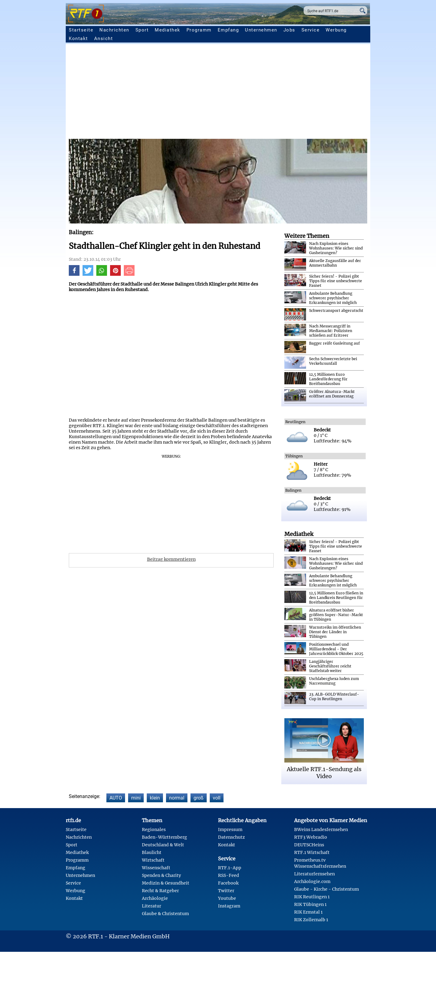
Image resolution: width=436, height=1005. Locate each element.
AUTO (115, 798)
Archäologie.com (312, 881)
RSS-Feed (228, 875)
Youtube (227, 898)
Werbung (336, 30)
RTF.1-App (229, 867)
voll (216, 798)
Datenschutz (231, 837)
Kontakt (78, 38)
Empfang (228, 30)
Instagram (229, 906)
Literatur (151, 906)
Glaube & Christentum (165, 913)
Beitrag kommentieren (171, 559)
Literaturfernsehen (314, 874)
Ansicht (103, 38)
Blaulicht (151, 852)
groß (199, 798)
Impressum (230, 829)
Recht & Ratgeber (160, 890)
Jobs (289, 30)
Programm (199, 30)
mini (136, 798)
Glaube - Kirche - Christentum (326, 889)
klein (155, 798)
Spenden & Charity (161, 875)
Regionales (154, 829)
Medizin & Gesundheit (165, 883)
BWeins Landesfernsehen (321, 829)
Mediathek (167, 30)
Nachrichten (114, 30)
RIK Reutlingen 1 (312, 897)
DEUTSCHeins (309, 845)
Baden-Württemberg (164, 837)
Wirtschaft (153, 860)
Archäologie (155, 898)
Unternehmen (261, 30)
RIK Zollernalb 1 (311, 919)
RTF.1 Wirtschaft (312, 852)
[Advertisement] (252, 93)
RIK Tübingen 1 (310, 904)
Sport (142, 30)
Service (310, 30)
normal (176, 798)
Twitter (226, 890)
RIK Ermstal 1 (308, 912)
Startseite (81, 30)
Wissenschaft (156, 867)
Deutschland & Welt (163, 845)
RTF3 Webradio (310, 837)
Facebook (228, 883)
